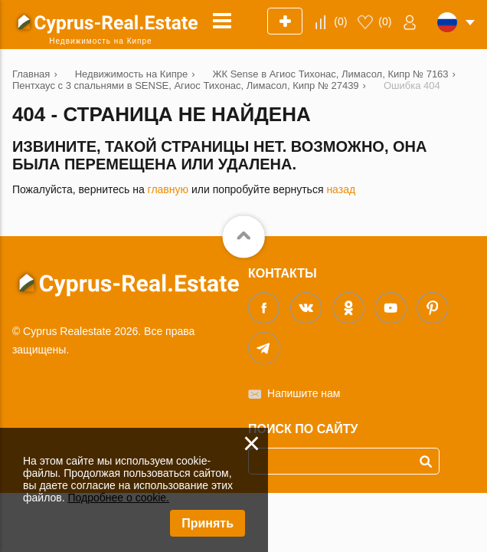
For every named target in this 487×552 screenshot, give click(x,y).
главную (168, 189)
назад (340, 189)
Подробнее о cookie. (118, 497)
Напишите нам (303, 393)
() (340, 21)
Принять (207, 523)
